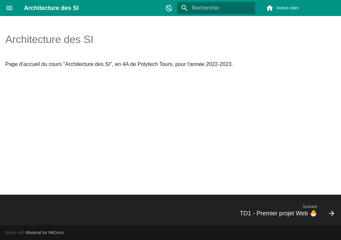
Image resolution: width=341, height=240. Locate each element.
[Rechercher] (216, 8)
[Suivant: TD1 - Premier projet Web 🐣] (285, 210)
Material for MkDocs (45, 232)
